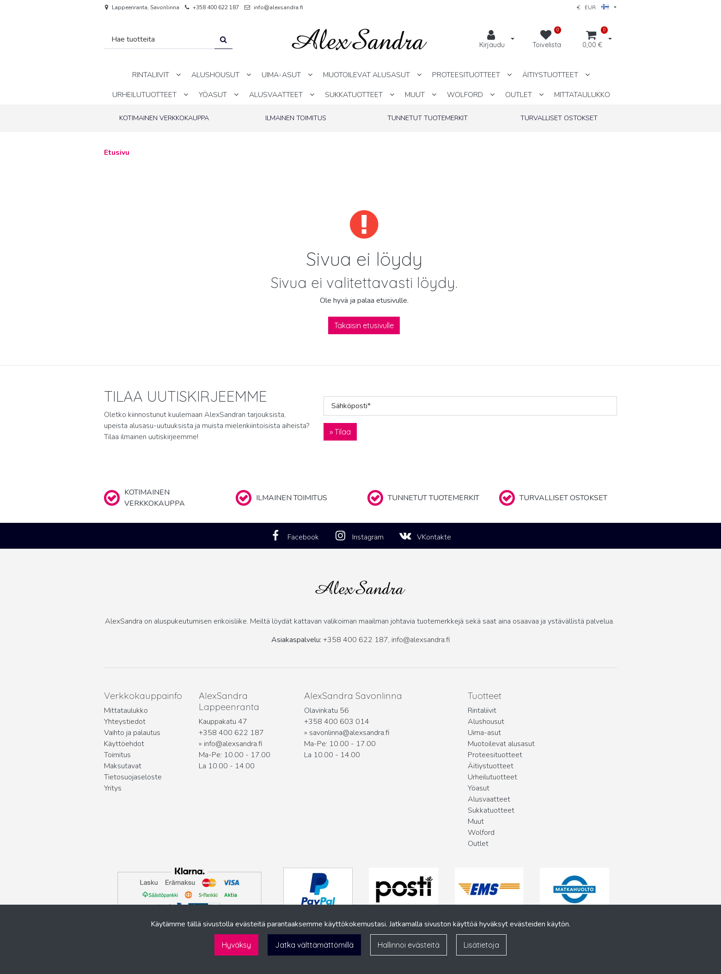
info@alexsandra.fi (278, 7)
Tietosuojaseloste (133, 777)
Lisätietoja (481, 944)
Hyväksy (236, 944)
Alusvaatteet (489, 799)
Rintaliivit (482, 710)
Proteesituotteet (495, 755)
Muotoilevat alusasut (501, 744)
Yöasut (478, 788)
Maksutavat (122, 766)
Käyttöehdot (124, 744)
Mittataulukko (126, 710)
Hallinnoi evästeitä (409, 944)
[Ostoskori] (592, 40)
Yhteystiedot (125, 722)
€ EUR (593, 7)
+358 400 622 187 (216, 7)
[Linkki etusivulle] (359, 39)
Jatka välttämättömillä (314, 944)
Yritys (113, 788)
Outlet (478, 844)
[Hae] (159, 39)
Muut (476, 821)
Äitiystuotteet (490, 766)
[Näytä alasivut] (178, 74)
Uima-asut (484, 733)
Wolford (481, 832)
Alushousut (486, 722)
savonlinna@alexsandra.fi (349, 733)
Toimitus (117, 755)
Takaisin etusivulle (364, 325)
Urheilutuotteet (492, 777)
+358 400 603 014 (336, 722)
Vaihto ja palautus (132, 733)
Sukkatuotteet (491, 810)
